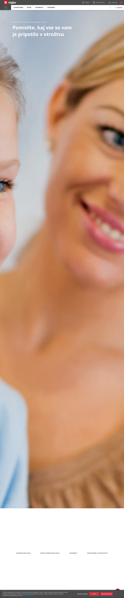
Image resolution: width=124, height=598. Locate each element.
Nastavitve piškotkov (82, 595)
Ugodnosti (39, 7)
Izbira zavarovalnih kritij (50, 553)
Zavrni (94, 595)
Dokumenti (73, 553)
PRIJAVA (119, 8)
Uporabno (51, 7)
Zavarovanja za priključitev (97, 553)
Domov (6, 505)
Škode (29, 7)
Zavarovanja (18, 7)
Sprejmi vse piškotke (106, 595)
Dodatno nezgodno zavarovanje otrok (20, 505)
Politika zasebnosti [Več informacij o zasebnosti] (28, 597)
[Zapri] (121, 595)
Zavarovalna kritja (23, 553)
